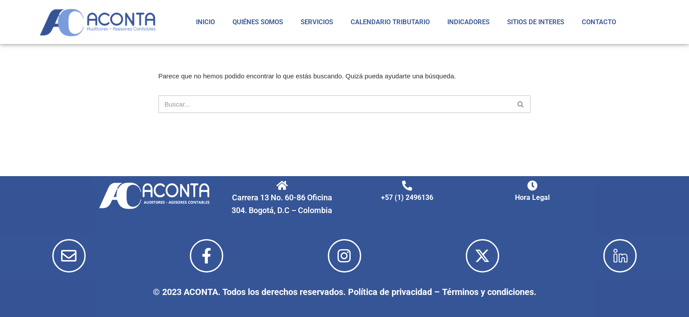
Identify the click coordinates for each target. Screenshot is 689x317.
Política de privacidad (390, 292)
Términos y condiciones (488, 292)
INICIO (205, 22)
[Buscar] (334, 104)
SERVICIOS (317, 22)
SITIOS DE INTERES (535, 22)
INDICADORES (468, 22)
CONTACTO (599, 22)
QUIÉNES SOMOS (257, 22)
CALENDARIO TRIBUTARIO (390, 22)
